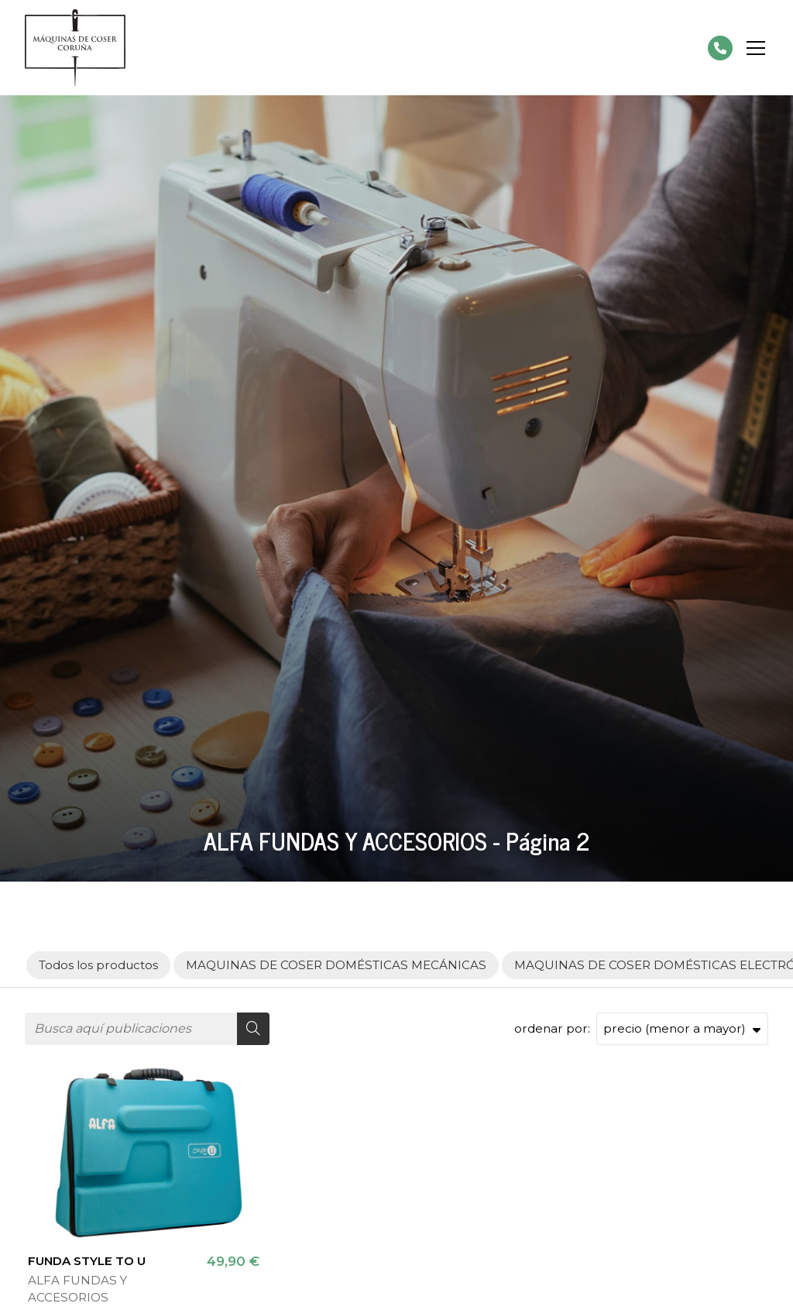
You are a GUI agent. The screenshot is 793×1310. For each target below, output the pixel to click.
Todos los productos (98, 965)
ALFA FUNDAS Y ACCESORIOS (77, 1288)
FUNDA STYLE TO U (87, 1260)
